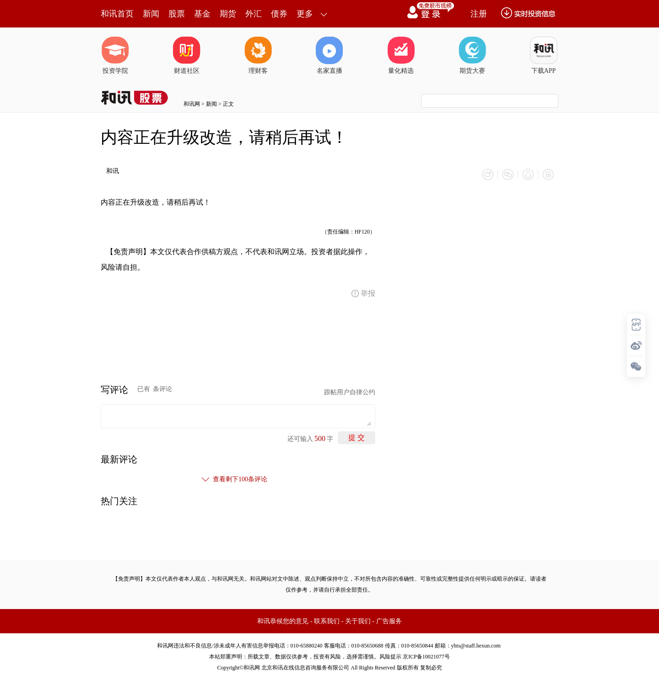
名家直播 (329, 55)
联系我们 (327, 621)
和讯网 (192, 104)
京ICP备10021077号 (426, 656)
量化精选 (401, 55)
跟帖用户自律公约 (349, 392)
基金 (202, 13)
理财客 (258, 55)
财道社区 (186, 55)
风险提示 (390, 656)
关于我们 (358, 621)
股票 (176, 13)
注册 (478, 13)
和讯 (112, 171)
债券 (279, 13)
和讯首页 (117, 13)
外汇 (253, 13)
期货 (228, 13)
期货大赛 (472, 55)
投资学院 (115, 55)
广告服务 (389, 621)
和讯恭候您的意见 (282, 621)
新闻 (151, 13)
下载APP (543, 55)
